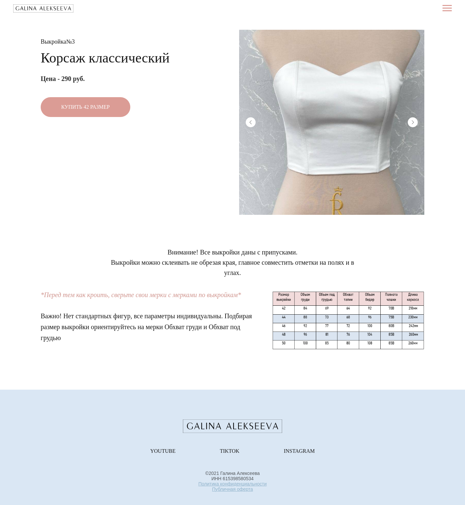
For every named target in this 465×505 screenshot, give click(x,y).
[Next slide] (413, 122)
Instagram (299, 451)
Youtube (162, 451)
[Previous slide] (251, 122)
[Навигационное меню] (447, 8)
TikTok (229, 451)
